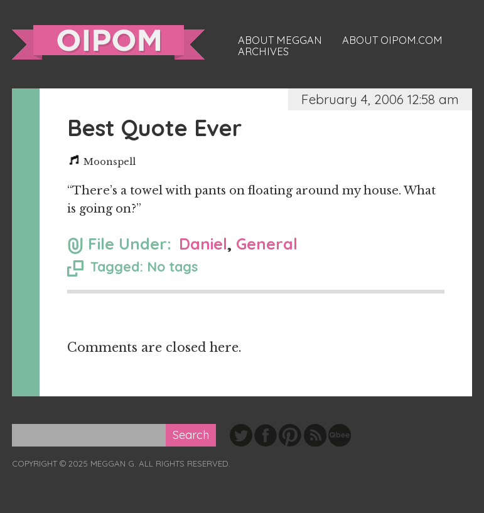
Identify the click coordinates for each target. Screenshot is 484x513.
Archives (263, 51)
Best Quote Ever (154, 128)
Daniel (203, 243)
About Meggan (280, 40)
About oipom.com (392, 40)
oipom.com (108, 42)
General (267, 243)
